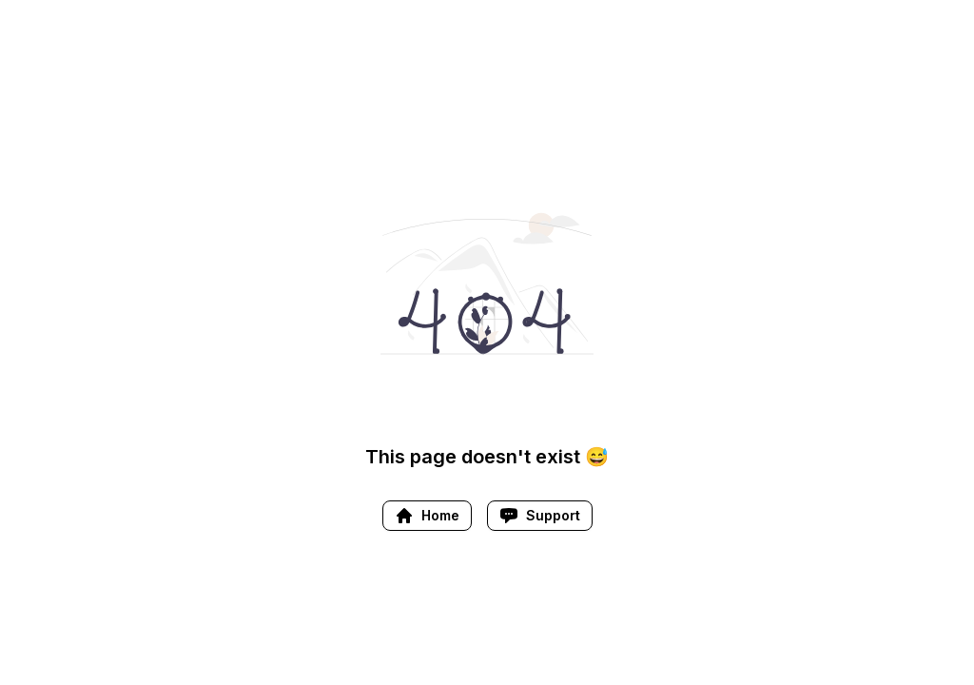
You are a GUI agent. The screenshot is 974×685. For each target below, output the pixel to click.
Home (427, 515)
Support (539, 515)
